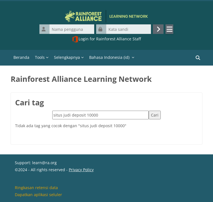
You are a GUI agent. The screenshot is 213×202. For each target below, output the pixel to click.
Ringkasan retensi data (36, 187)
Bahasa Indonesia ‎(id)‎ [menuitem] (109, 57)
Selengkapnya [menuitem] (67, 57)
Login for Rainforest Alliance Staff (106, 39)
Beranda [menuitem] (21, 57)
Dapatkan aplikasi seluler (38, 194)
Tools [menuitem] (40, 57)
